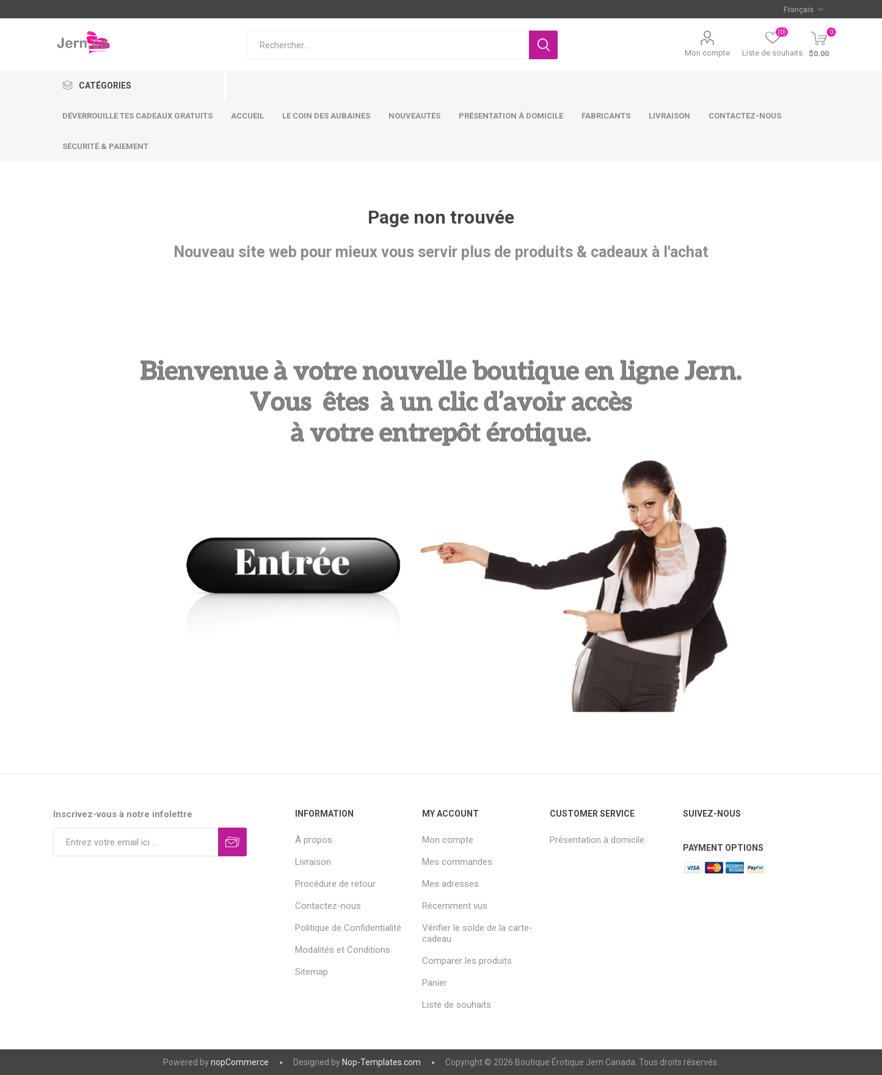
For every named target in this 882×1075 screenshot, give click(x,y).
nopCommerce (240, 1062)
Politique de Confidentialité (348, 927)
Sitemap (311, 971)
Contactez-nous (328, 905)
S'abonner (232, 842)
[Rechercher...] (387, 45)
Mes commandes (457, 861)
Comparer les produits (467, 960)
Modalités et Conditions (342, 949)
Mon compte (707, 52)
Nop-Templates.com (381, 1062)
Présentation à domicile (597, 839)
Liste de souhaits (456, 1004)
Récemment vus (454, 905)
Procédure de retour (335, 883)
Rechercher (543, 45)
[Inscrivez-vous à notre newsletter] (136, 842)
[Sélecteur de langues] (803, 9)
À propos (313, 839)
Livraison (313, 861)
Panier (434, 982)
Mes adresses (450, 883)
